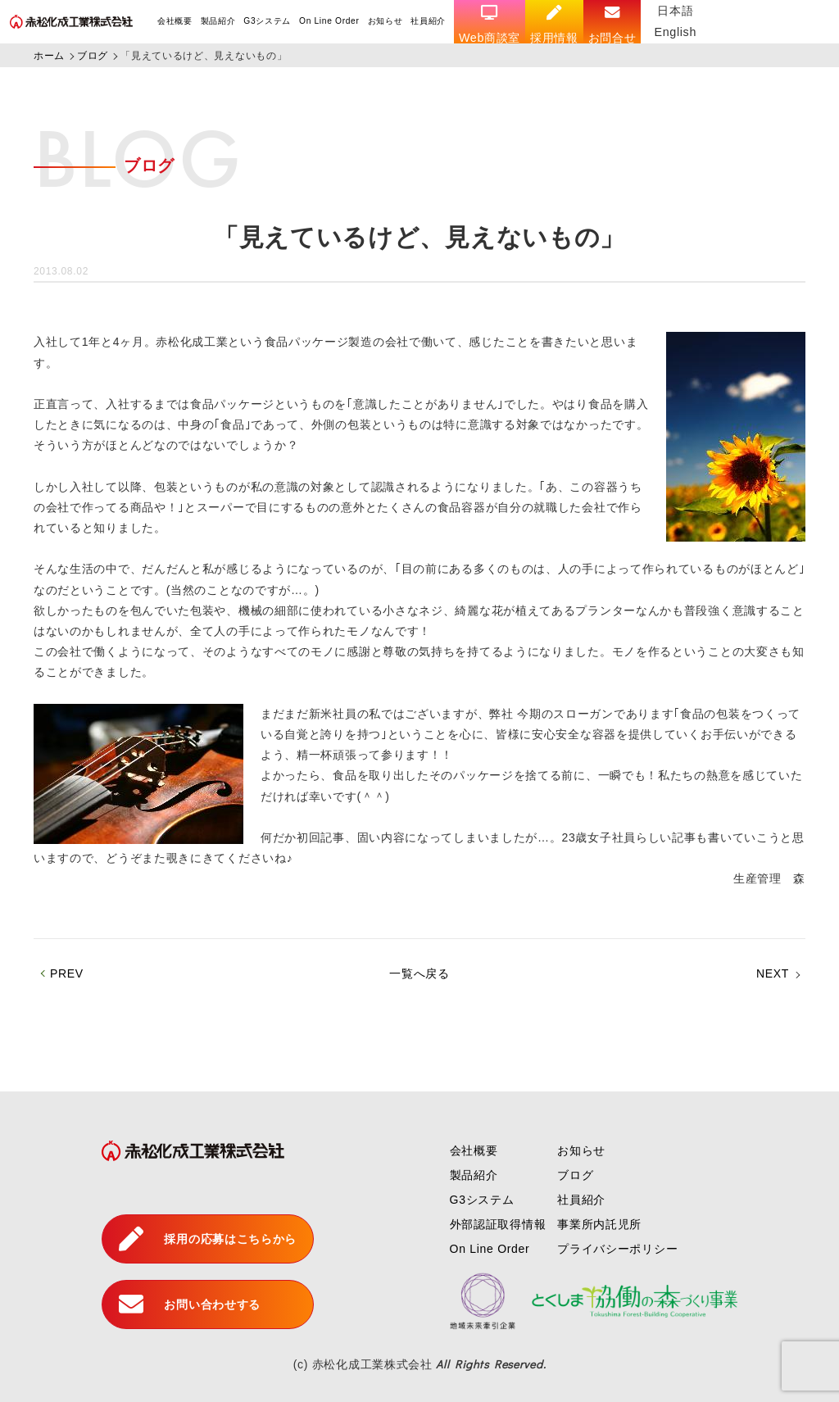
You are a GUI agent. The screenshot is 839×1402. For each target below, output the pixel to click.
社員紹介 (429, 20)
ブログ (575, 1175)
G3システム (268, 20)
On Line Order (329, 20)
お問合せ (613, 24)
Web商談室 (490, 24)
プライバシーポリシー (617, 1248)
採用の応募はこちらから (208, 1239)
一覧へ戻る (419, 973)
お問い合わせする (190, 1304)
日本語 (677, 10)
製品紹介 (218, 20)
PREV (67, 973)
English (676, 32)
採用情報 (555, 24)
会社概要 (175, 20)
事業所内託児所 (599, 1224)
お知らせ (385, 20)
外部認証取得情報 (498, 1224)
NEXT (772, 973)
